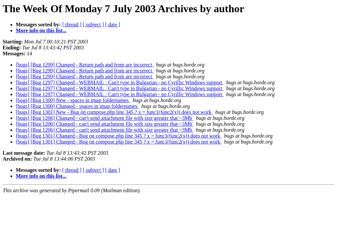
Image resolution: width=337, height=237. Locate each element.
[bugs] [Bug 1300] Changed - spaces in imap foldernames (77, 106)
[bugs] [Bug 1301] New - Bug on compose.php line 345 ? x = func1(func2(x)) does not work (114, 112)
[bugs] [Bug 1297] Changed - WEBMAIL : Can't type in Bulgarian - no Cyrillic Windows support (119, 82)
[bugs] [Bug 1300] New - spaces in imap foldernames (73, 100)
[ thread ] (72, 24)
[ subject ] (93, 24)
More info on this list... (41, 30)
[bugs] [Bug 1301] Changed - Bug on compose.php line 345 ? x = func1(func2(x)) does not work (118, 136)
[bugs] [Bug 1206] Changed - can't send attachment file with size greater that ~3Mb (104, 118)
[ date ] (112, 24)
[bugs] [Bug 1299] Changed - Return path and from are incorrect (84, 64)
